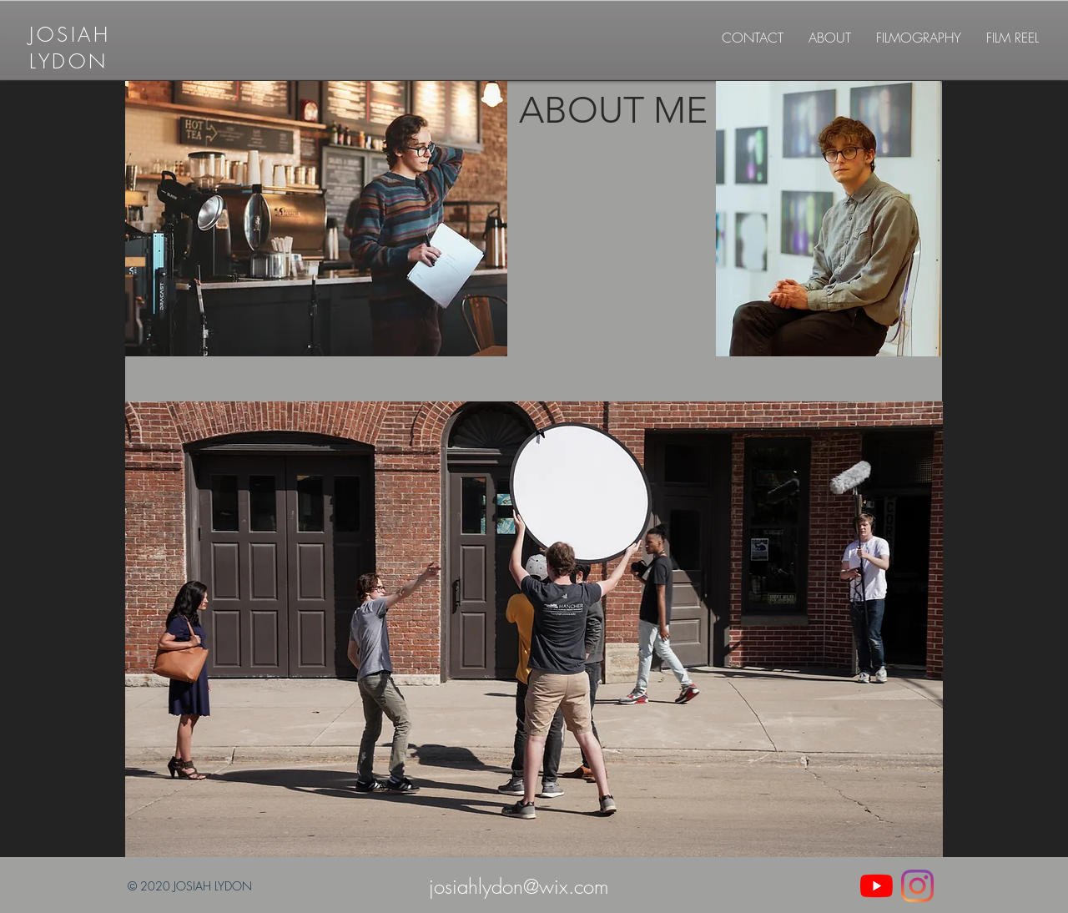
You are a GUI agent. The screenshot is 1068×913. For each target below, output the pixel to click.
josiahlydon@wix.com (518, 886)
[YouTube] (876, 886)
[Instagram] (917, 886)
